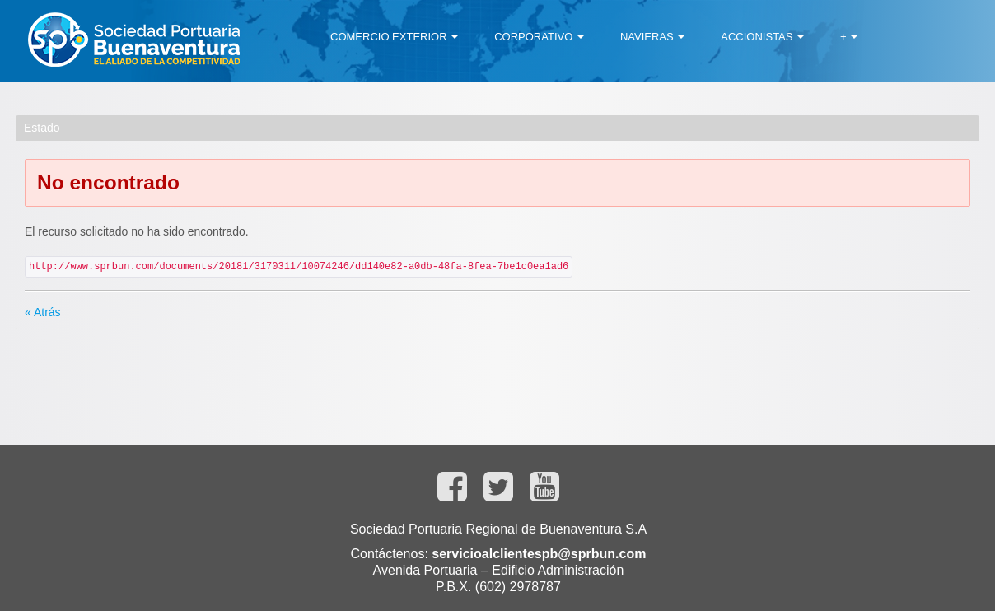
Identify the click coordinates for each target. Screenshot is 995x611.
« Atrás (43, 312)
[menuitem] (394, 37)
